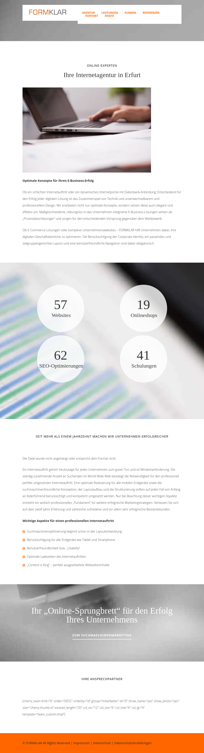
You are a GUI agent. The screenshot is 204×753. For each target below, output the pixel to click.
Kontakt (91, 15)
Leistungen (109, 12)
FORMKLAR (34, 743)
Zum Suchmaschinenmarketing (102, 635)
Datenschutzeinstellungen (132, 743)
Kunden (130, 12)
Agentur (88, 12)
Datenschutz (102, 743)
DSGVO (109, 15)
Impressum (81, 743)
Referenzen (151, 12)
